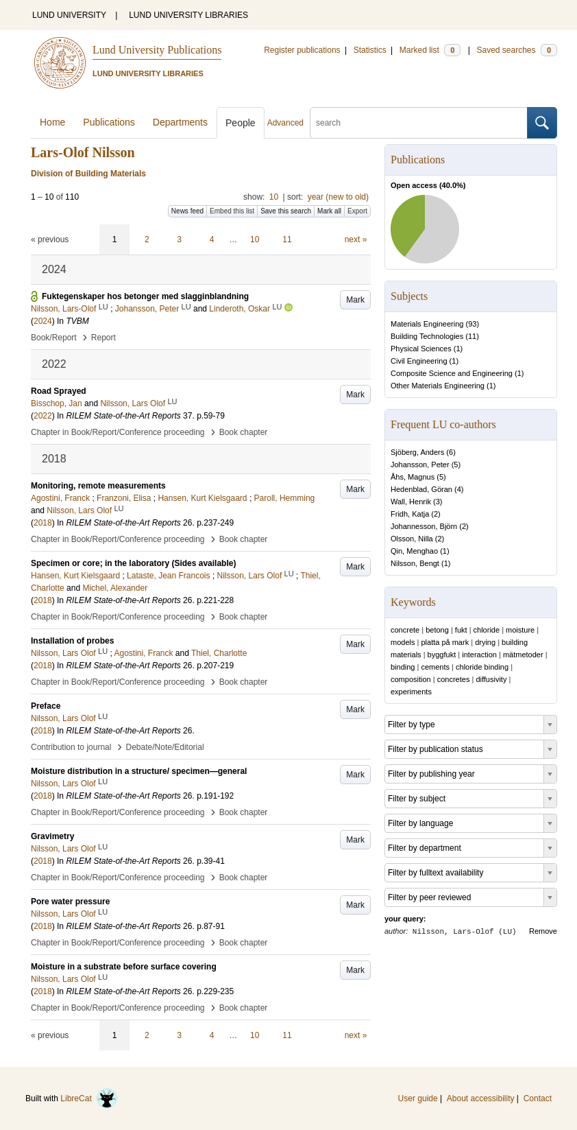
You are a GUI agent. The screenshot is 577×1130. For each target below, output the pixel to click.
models (403, 642)
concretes (453, 679)
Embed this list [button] (232, 211)
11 (286, 239)
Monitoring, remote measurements (98, 486)
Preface (45, 706)
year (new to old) (338, 197)
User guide (418, 1098)
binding (403, 667)
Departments (180, 122)
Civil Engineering (419, 361)
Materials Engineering (427, 324)
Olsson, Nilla (412, 538)
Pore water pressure (70, 901)
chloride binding (482, 667)
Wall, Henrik (411, 501)
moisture (520, 630)
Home (52, 122)
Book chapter (243, 432)
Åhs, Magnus (412, 477)
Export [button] (357, 211)
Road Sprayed (58, 391)
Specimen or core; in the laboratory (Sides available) (133, 563)
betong (437, 630)
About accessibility (481, 1098)
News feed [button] (187, 211)
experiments (411, 691)
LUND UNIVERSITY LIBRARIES (188, 15)
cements (435, 667)
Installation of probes (72, 641)
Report (103, 337)
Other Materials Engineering (437, 385)
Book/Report (54, 337)
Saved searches (516, 50)
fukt (461, 630)
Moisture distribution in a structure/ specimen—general (139, 771)
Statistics (370, 50)
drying (485, 642)
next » (356, 239)
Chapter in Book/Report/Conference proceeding (118, 432)
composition (411, 679)
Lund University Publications (157, 50)
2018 (43, 523)
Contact (538, 1098)
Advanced (285, 123)
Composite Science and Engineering (452, 373)
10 (273, 197)
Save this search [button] (285, 211)
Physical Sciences (421, 348)
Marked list (430, 50)
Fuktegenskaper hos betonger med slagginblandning (145, 296)
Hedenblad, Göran (421, 489)
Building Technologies (427, 336)
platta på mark (445, 642)
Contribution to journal (71, 747)
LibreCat (89, 1098)
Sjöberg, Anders (417, 452)
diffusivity (491, 679)
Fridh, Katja (410, 514)
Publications (109, 122)
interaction (479, 654)
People (240, 122)
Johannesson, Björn (424, 526)
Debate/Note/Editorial (165, 747)
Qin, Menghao (414, 551)
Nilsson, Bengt (415, 563)
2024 (43, 321)
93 (472, 324)
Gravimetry (52, 836)
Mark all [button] (329, 211)
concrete (405, 630)
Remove (543, 931)
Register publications (302, 50)
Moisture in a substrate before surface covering (124, 967)
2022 (43, 416)
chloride (487, 630)
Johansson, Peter (420, 464)
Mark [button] (355, 300)
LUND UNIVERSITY (69, 15)
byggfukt (442, 654)
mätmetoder (523, 654)
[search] (419, 123)
